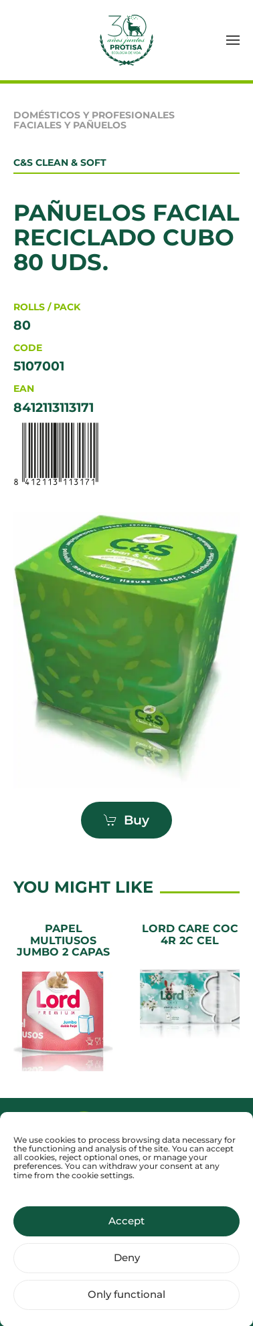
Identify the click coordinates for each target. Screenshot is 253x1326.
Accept (126, 1231)
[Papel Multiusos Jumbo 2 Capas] (63, 997)
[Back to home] (126, 40)
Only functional (126, 1305)
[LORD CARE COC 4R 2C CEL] (190, 997)
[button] (233, 40)
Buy (126, 820)
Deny (127, 1268)
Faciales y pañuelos (69, 125)
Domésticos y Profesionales (94, 115)
